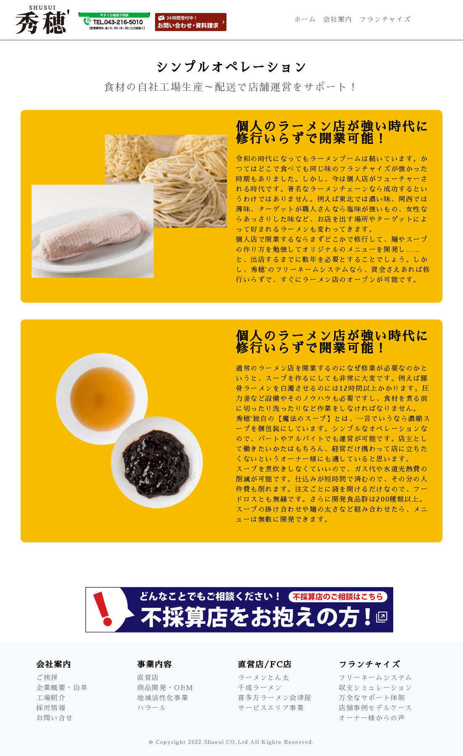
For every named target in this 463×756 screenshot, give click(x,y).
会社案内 (338, 19)
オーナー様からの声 (372, 718)
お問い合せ (54, 718)
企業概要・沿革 (62, 688)
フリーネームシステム (376, 678)
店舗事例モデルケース (376, 708)
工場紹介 (51, 698)
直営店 (148, 678)
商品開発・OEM (165, 688)
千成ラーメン (260, 688)
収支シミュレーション (376, 688)
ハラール (151, 708)
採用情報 (51, 708)
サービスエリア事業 (271, 708)
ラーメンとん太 (263, 678)
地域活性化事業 (163, 698)
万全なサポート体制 (372, 698)
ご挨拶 (47, 678)
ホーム (305, 19)
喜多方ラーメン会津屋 (275, 698)
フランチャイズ (385, 19)
